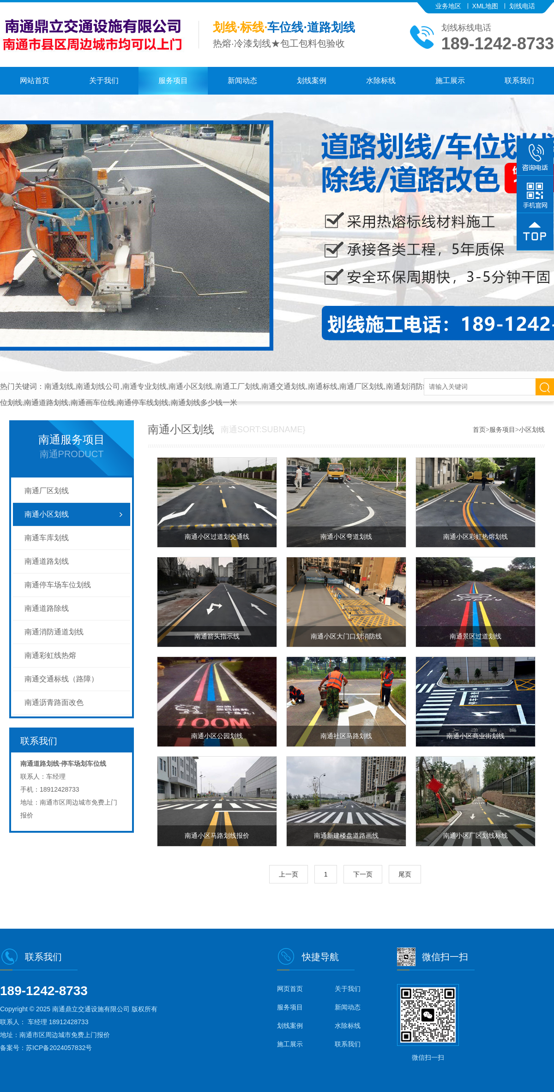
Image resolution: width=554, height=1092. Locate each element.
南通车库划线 (46, 538)
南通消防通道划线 (54, 632)
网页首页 (290, 988)
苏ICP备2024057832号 (59, 1047)
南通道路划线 (46, 561)
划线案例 (311, 80)
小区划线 (532, 429)
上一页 (288, 874)
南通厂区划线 (46, 491)
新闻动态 (242, 80)
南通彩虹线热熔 (50, 655)
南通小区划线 (46, 514)
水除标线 (381, 80)
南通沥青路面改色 (54, 702)
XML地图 (485, 6)
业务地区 (448, 6)
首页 (479, 429)
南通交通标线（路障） (61, 679)
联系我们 (519, 80)
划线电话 (522, 6)
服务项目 (173, 80)
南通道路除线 (46, 608)
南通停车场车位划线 (57, 585)
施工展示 (450, 80)
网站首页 (34, 80)
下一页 (363, 874)
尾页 (404, 874)
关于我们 (104, 80)
